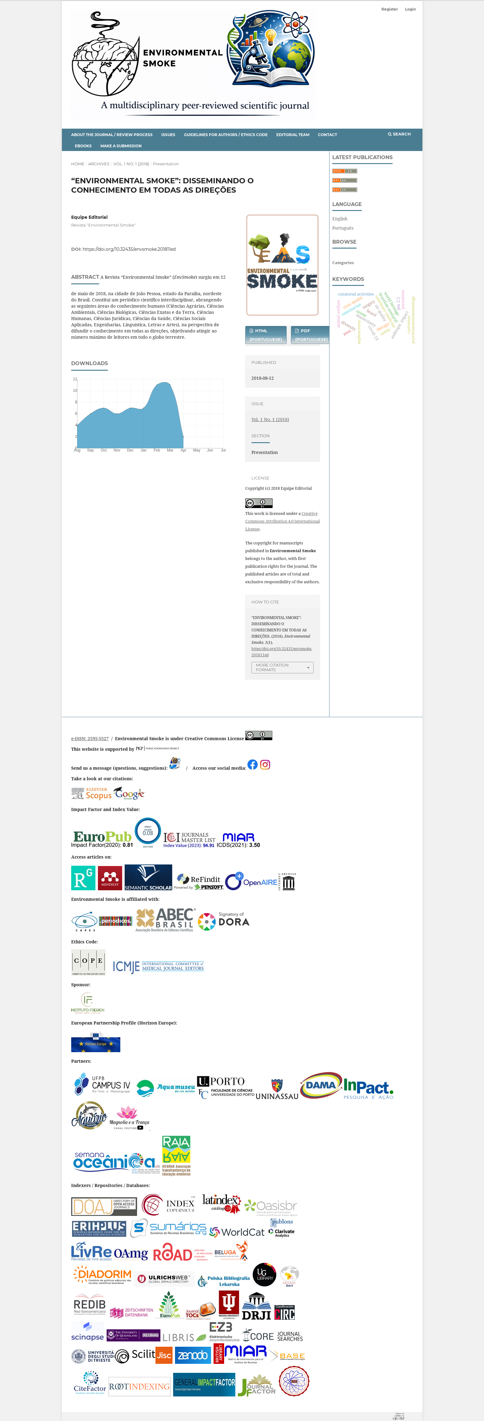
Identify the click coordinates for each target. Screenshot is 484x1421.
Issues (168, 134)
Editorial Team (292, 134)
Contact (327, 134)
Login (410, 9)
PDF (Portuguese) (311, 335)
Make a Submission (121, 146)
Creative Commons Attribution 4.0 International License (282, 521)
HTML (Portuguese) (266, 335)
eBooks (83, 146)
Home (78, 163)
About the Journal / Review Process (112, 134)
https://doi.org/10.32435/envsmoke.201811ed (129, 249)
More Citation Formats (272, 667)
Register (389, 9)
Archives (98, 163)
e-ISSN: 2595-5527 (90, 738)
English (340, 219)
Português (342, 228)
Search (399, 133)
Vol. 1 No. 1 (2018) (131, 163)
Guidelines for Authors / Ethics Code (226, 134)
